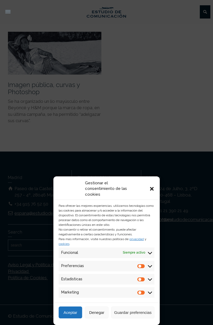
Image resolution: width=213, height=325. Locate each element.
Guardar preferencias (133, 312)
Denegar (97, 312)
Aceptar (70, 312)
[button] (151, 188)
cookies (64, 244)
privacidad (136, 239)
